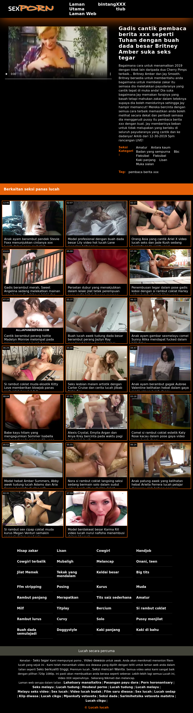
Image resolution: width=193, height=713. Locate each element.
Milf (20, 608)
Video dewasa (94, 660)
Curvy (62, 619)
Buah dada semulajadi (27, 631)
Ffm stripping (29, 587)
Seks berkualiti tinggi (52, 669)
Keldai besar (108, 572)
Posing (63, 587)
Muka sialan (145, 164)
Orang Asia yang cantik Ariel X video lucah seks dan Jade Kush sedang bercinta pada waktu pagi (159, 242)
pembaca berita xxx (144, 172)
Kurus (102, 587)
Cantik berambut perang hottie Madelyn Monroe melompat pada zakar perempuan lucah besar (29, 339)
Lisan (163, 160)
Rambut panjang (32, 597)
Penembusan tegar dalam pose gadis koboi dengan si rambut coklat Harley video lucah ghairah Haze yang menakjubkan (160, 293)
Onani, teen (146, 561)
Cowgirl (103, 551)
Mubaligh (65, 561)
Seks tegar (41, 660)
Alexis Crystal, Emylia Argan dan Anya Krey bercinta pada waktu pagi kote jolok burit (95, 436)
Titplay (63, 608)
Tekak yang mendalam (67, 574)
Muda (141, 587)
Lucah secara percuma (96, 651)
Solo (100, 619)
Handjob (143, 551)
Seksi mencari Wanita (108, 669)
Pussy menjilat (149, 619)
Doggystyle (67, 630)
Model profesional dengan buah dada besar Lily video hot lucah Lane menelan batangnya (96, 242)
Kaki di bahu (147, 630)
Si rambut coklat (151, 608)
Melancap (105, 561)
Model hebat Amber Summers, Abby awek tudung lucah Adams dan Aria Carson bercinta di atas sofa (31, 484)
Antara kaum (160, 147)
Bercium (104, 608)
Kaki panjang (146, 160)
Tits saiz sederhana (114, 597)
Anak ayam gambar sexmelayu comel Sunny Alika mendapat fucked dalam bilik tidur (160, 339)
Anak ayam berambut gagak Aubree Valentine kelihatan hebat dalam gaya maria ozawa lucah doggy (160, 387)
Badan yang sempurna (153, 151)
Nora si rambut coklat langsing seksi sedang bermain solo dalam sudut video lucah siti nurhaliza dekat (95, 484)
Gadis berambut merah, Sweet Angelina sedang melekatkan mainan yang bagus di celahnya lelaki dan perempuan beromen (32, 293)
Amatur (141, 147)
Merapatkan (67, 597)
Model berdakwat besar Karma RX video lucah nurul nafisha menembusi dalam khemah (96, 533)
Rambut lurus (29, 619)
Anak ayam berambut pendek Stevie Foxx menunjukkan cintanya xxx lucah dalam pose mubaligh (31, 242)
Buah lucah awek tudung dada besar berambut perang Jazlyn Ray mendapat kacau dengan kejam (95, 339)
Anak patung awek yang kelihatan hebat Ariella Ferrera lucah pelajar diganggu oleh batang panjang (157, 484)
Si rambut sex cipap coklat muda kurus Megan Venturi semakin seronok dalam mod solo (29, 533)
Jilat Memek (27, 572)
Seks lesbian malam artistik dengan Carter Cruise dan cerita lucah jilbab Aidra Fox (95, 387)
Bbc (176, 151)
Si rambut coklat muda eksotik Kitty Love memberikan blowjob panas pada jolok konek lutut (31, 387)
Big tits (142, 572)
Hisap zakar (27, 551)
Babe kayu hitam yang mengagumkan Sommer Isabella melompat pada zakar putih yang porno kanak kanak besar (29, 438)
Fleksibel (142, 156)
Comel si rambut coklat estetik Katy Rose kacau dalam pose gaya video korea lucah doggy (158, 436)
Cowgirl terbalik (31, 561)
